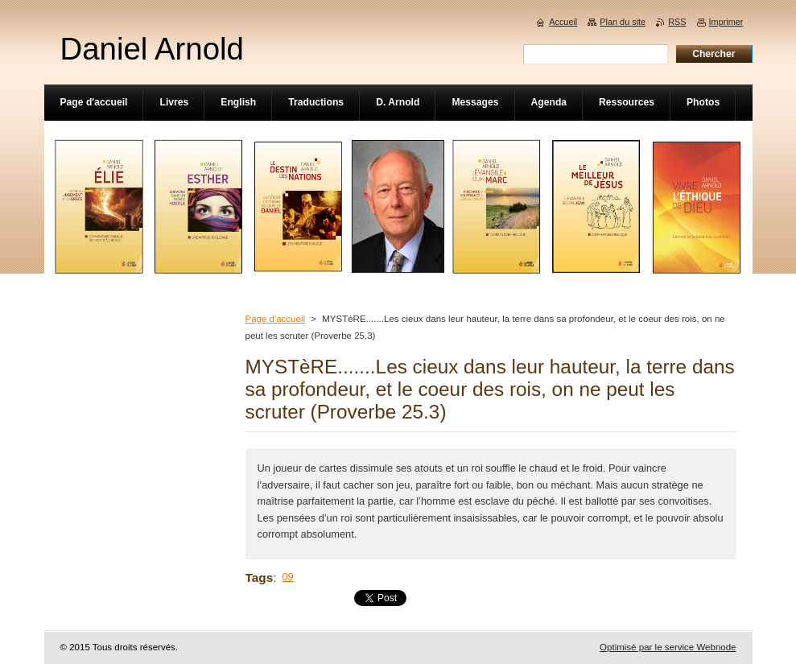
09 (288, 577)
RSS (677, 22)
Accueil (563, 22)
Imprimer (726, 22)
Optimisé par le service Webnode (668, 647)
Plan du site (622, 22)
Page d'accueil (275, 319)
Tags (259, 577)
